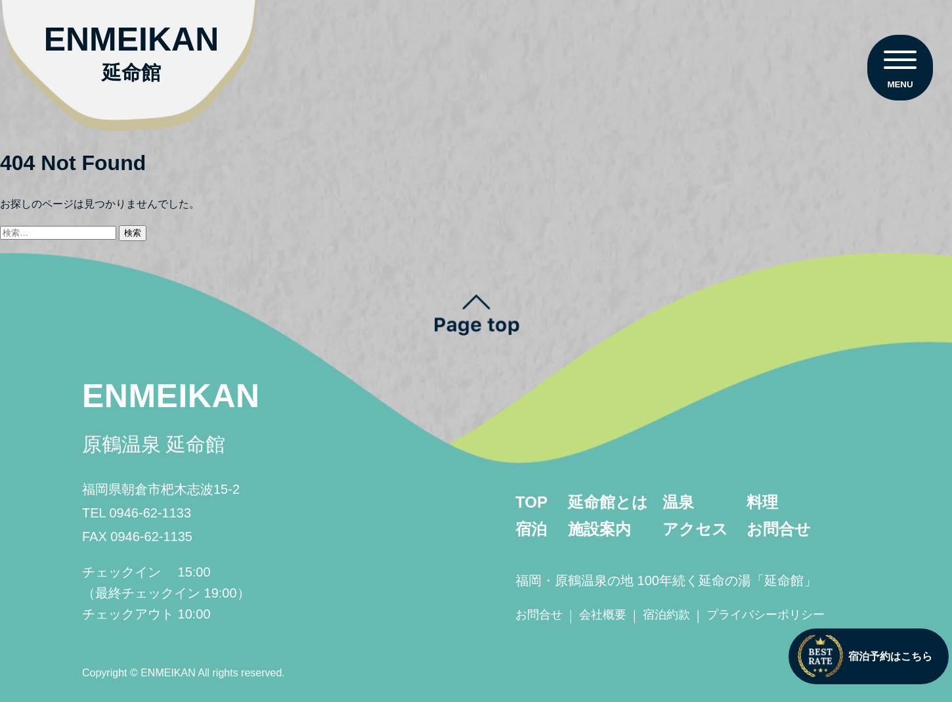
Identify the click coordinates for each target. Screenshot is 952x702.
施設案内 (599, 529)
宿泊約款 (666, 614)
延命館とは (608, 502)
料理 (762, 502)
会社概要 (602, 614)
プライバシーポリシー (765, 614)
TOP (531, 502)
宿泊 (531, 529)
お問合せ (778, 529)
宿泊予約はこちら (865, 656)
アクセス (695, 529)
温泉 (678, 502)
